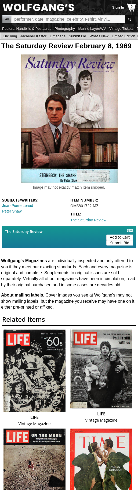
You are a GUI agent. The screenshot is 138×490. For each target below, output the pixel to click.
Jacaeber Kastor (33, 36)
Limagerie (58, 36)
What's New (98, 36)
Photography (65, 29)
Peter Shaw (11, 211)
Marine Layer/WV (92, 29)
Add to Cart (120, 237)
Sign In (118, 7)
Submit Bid (77, 36)
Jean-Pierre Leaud (17, 205)
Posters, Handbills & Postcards (26, 29)
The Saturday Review (88, 220)
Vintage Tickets (121, 29)
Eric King (10, 36)
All (7, 19)
